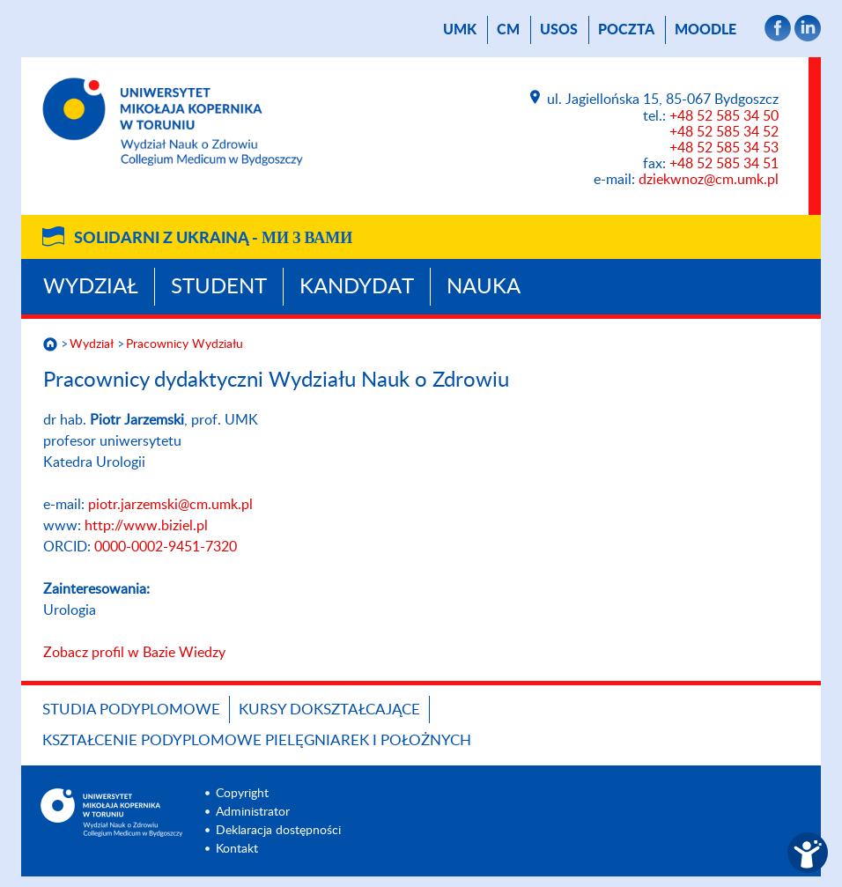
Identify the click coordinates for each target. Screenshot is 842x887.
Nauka (484, 287)
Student (219, 287)
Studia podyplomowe (131, 709)
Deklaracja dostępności (278, 830)
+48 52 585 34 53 (724, 148)
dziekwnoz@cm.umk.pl (709, 180)
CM (508, 30)
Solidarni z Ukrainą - (213, 239)
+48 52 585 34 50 (724, 116)
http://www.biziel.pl (146, 526)
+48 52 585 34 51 (724, 164)
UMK (459, 30)
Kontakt (237, 849)
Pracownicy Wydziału (184, 344)
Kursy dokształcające (329, 709)
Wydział (90, 287)
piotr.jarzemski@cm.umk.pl (170, 505)
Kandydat (356, 287)
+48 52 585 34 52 (724, 132)
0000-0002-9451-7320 (165, 547)
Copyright (242, 793)
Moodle (705, 30)
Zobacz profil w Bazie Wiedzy (134, 653)
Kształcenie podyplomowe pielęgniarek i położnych (256, 740)
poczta (626, 30)
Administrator (253, 812)
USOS (559, 30)
